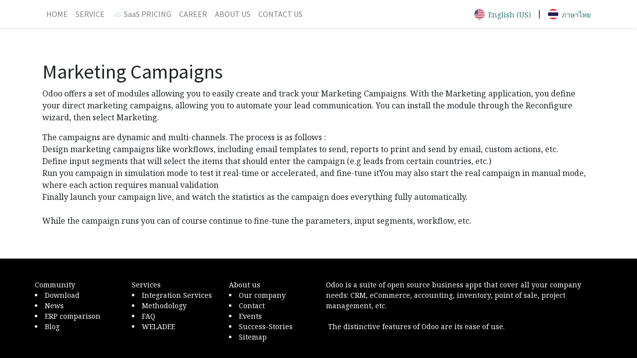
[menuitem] (57, 14)
